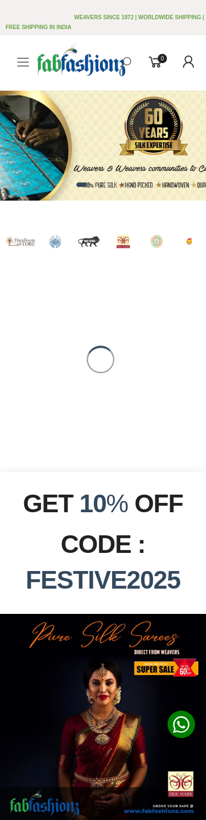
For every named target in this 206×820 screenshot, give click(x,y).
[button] (81, 185)
